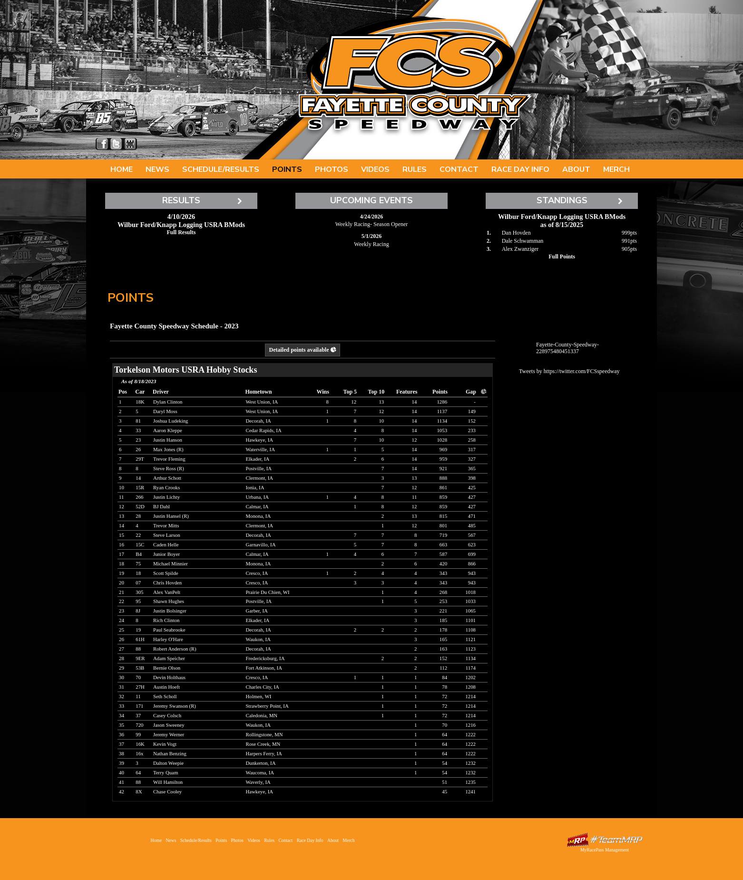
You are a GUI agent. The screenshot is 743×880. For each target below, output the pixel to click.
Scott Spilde (165, 573)
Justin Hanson (167, 440)
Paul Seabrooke (169, 630)
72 (444, 696)
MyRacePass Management (604, 849)
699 (472, 554)
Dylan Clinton (167, 402)
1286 (442, 402)
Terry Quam (165, 772)
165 (443, 639)
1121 (471, 639)
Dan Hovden (516, 232)
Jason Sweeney (169, 725)
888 (443, 478)
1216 (470, 725)
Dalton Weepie (168, 763)
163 (443, 649)
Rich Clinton (166, 620)
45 (444, 791)
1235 (470, 782)
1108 (471, 630)
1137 (442, 411)
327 (472, 459)
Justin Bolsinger (169, 610)
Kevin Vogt (164, 744)
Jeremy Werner (168, 734)
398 (472, 478)
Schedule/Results (220, 169)
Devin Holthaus (169, 677)
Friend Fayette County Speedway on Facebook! (102, 144)
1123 (471, 649)
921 (443, 468)
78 (444, 687)
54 (444, 763)
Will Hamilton (168, 782)
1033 (470, 601)
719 (443, 535)
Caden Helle (166, 544)
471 (472, 516)
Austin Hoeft (166, 687)
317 (472, 449)
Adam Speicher (169, 658)
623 (472, 544)
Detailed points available (302, 349)
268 (443, 592)
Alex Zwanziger (520, 249)
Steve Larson (166, 535)
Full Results (181, 232)
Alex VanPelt (166, 592)
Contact (459, 169)
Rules (414, 169)
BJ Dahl (161, 506)
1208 (470, 687)
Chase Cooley (167, 791)
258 (472, 440)
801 (443, 525)
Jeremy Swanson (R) (174, 706)
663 (443, 544)
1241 (470, 791)
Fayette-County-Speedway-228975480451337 (567, 348)
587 (443, 554)
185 (443, 620)
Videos (375, 169)
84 (444, 677)
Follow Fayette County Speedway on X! (116, 144)
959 (443, 459)
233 (472, 430)
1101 (471, 620)
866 (472, 563)
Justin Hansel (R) (171, 516)
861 (443, 487)
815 (443, 516)
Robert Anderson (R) (174, 649)
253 (443, 601)
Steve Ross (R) (168, 468)
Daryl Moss (165, 411)
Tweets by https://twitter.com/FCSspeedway (569, 371)
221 (443, 610)
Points (287, 169)
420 (443, 563)
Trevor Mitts (166, 525)
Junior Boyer (166, 554)
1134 (442, 421)
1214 (470, 696)
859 (443, 497)
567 (472, 535)
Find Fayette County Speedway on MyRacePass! (130, 144)
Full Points (561, 256)
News (157, 169)
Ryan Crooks (166, 487)
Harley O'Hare (168, 639)
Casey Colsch (167, 715)
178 (443, 630)
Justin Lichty (166, 497)
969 (443, 449)
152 (472, 421)
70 (444, 725)
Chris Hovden (167, 582)
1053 (442, 430)
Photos (331, 169)
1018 (470, 592)
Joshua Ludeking (170, 421)
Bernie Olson (166, 668)
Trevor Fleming (169, 459)
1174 (471, 668)
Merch (616, 169)
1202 (470, 677)
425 (472, 487)
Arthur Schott (167, 478)
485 (472, 525)
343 (443, 573)
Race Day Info (520, 169)
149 (472, 411)
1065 (470, 610)
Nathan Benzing (169, 753)
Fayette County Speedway (414, 76)
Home (121, 169)
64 (444, 734)
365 (472, 468)
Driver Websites (604, 839)
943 (472, 573)
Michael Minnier (170, 563)
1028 (442, 440)
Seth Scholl (165, 696)
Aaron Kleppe (167, 430)
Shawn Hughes (168, 601)
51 (444, 782)
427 (472, 497)
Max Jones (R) (168, 449)
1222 (470, 734)
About (576, 169)
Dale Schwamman (523, 240)
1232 (470, 763)
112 (443, 668)
